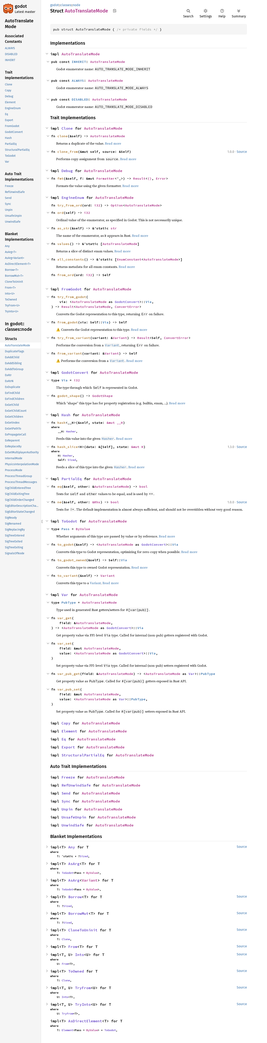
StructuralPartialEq (82, 755)
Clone (67, 128)
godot (21, 6)
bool (143, 486)
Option (117, 205)
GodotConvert (127, 302)
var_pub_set (68, 689)
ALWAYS (78, 80)
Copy (65, 723)
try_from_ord (69, 205)
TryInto (83, 1004)
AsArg (74, 863)
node (76, 5)
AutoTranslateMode (80, 54)
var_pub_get (68, 674)
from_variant (69, 353)
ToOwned (76, 971)
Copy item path (114, 10)
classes (65, 5)
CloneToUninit (83, 930)
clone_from (67, 152)
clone (62, 136)
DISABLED (80, 99)
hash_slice (67, 447)
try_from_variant (73, 338)
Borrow (75, 896)
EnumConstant (129, 259)
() (150, 178)
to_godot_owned (71, 560)
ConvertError (127, 307)
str (114, 228)
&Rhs (96, 502)
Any (71, 847)
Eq (63, 739)
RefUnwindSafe (76, 785)
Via (148, 302)
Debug (67, 170)
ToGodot (69, 521)
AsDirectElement (85, 1021)
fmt (60, 178)
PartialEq (71, 478)
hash (61, 423)
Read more (113, 143)
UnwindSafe (72, 825)
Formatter (105, 178)
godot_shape (68, 396)
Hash (65, 415)
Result (139, 178)
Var (64, 594)
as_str (63, 228)
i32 (97, 205)
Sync (65, 801)
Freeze (68, 777)
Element (69, 731)
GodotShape (102, 396)
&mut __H (115, 423)
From (72, 946)
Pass (65, 529)
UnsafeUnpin (73, 817)
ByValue (83, 529)
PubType (68, 602)
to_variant (67, 576)
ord (60, 213)
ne (59, 502)
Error (161, 178)
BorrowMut (78, 913)
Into (79, 954)
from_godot (67, 322)
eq (59, 486)
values (63, 244)
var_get (64, 618)
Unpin (67, 809)
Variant (120, 338)
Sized (72, 460)
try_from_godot (71, 297)
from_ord (65, 275)
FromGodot (71, 289)
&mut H (137, 447)
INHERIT (79, 62)
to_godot (65, 544)
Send (65, 793)
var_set (64, 643)
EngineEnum (72, 197)
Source (242, 152)
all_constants (70, 259)
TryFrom (83, 987)
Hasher (71, 431)
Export (68, 747)
